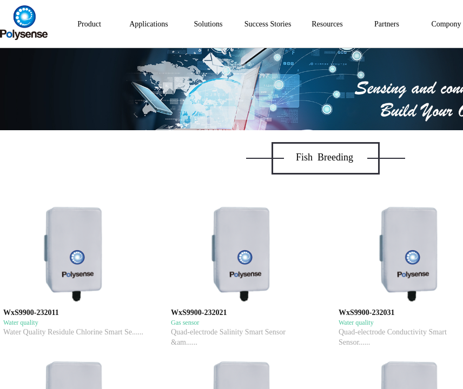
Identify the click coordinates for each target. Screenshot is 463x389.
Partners (386, 24)
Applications (148, 24)
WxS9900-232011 (31, 312)
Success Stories (268, 24)
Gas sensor (185, 322)
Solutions (208, 24)
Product (89, 24)
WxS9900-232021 (199, 312)
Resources (327, 24)
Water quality (20, 322)
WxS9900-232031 (366, 312)
